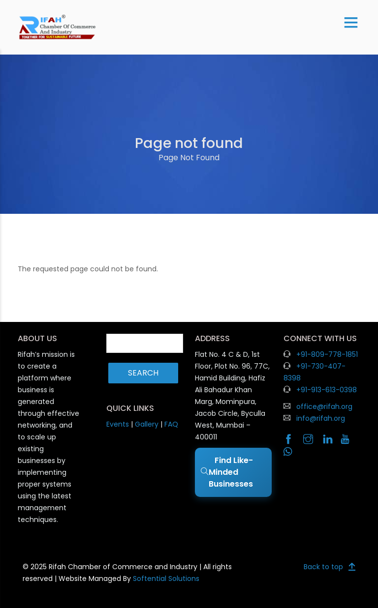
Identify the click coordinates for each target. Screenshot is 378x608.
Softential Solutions (166, 578)
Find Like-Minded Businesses (228, 472)
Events (117, 424)
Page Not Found (189, 157)
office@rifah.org (324, 406)
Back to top (323, 567)
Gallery (146, 424)
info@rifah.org (320, 418)
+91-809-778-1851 (327, 354)
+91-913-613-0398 (326, 390)
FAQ (171, 424)
